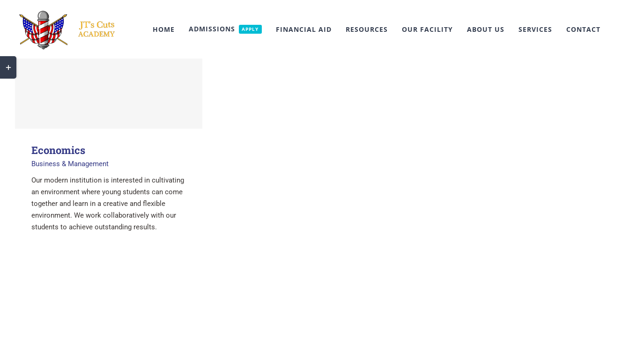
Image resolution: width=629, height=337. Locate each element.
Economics (58, 150)
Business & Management (70, 164)
